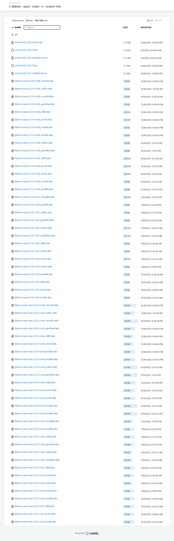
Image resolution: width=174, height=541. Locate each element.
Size (125, 27)
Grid (158, 20)
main (35, 6)
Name (18, 27)
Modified (146, 27)
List (150, 20)
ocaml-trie (53, 6)
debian (16, 6)
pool (27, 6)
